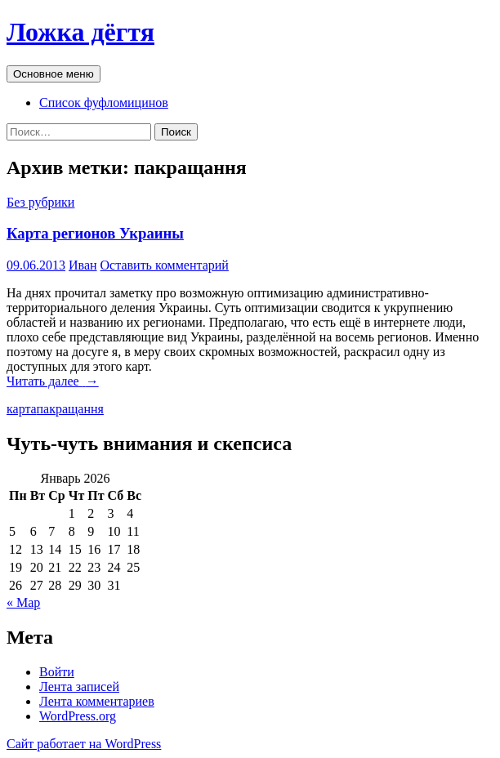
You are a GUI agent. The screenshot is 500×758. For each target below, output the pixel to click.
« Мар (23, 602)
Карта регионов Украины (95, 233)
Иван (83, 265)
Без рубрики (40, 202)
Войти (56, 672)
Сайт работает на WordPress (84, 744)
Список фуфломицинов (103, 102)
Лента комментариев (96, 701)
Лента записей (79, 686)
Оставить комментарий (164, 265)
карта (22, 409)
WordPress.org (77, 716)
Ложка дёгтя (80, 32)
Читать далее (53, 381)
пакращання (70, 409)
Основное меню (53, 74)
